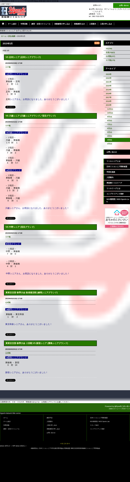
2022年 (108, 78)
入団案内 (110, 177)
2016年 (108, 101)
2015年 (108, 105)
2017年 (108, 97)
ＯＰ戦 (7, 67)
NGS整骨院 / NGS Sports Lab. (118, 200)
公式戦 (7, 302)
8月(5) (109, 121)
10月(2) (110, 113)
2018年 (108, 94)
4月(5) (109, 136)
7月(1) (109, 124)
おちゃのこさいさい (122, 406)
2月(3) (109, 144)
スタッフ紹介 (94, 425)
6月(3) (109, 128)
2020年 (108, 86)
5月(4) (109, 132)
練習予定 (50, 418)
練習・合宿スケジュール (11, 429)
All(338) (109, 49)
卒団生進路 (111, 172)
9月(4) (109, 117)
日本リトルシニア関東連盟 (117, 167)
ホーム (5, 418)
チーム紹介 (7, 421)
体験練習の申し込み (53, 429)
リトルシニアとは (113, 161)
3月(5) (109, 140)
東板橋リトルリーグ (114, 183)
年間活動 (6, 425)
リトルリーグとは (113, 188)
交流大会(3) (110, 52)
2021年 (108, 82)
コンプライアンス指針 (115, 194)
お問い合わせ (124, 5)
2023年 (108, 74)
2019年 (108, 90)
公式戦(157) (110, 56)
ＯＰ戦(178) (110, 60)
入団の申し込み (52, 425)
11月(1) (110, 109)
